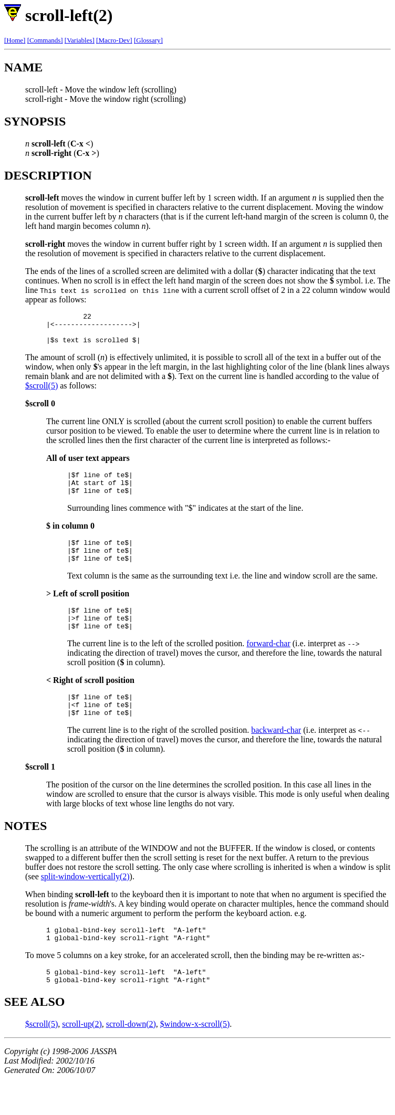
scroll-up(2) (82, 1055)
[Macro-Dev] (114, 40)
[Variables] (80, 40)
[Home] (14, 40)
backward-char (276, 755)
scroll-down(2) (131, 1055)
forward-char (268, 663)
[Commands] (45, 40)
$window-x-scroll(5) (195, 1055)
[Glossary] (148, 40)
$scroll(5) (41, 391)
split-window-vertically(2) (85, 901)
